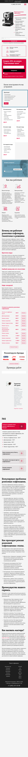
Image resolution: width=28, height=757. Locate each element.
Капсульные (8, 671)
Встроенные (8, 674)
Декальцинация (5, 316)
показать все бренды (14, 363)
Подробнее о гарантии (18, 408)
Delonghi (20, 666)
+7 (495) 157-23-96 (16, 4)
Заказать (23, 318)
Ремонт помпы (5, 333)
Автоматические (8, 666)
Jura (20, 668)
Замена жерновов (6, 320)
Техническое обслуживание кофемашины (5, 330)
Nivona (20, 676)
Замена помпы (5, 318)
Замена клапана (6, 343)
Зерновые (8, 676)
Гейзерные (8, 668)
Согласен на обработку (12, 74)
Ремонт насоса (5, 325)
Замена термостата (6, 340)
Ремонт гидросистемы (7, 323)
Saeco (20, 671)
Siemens (20, 669)
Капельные (8, 669)
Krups (20, 674)
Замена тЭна (5, 335)
